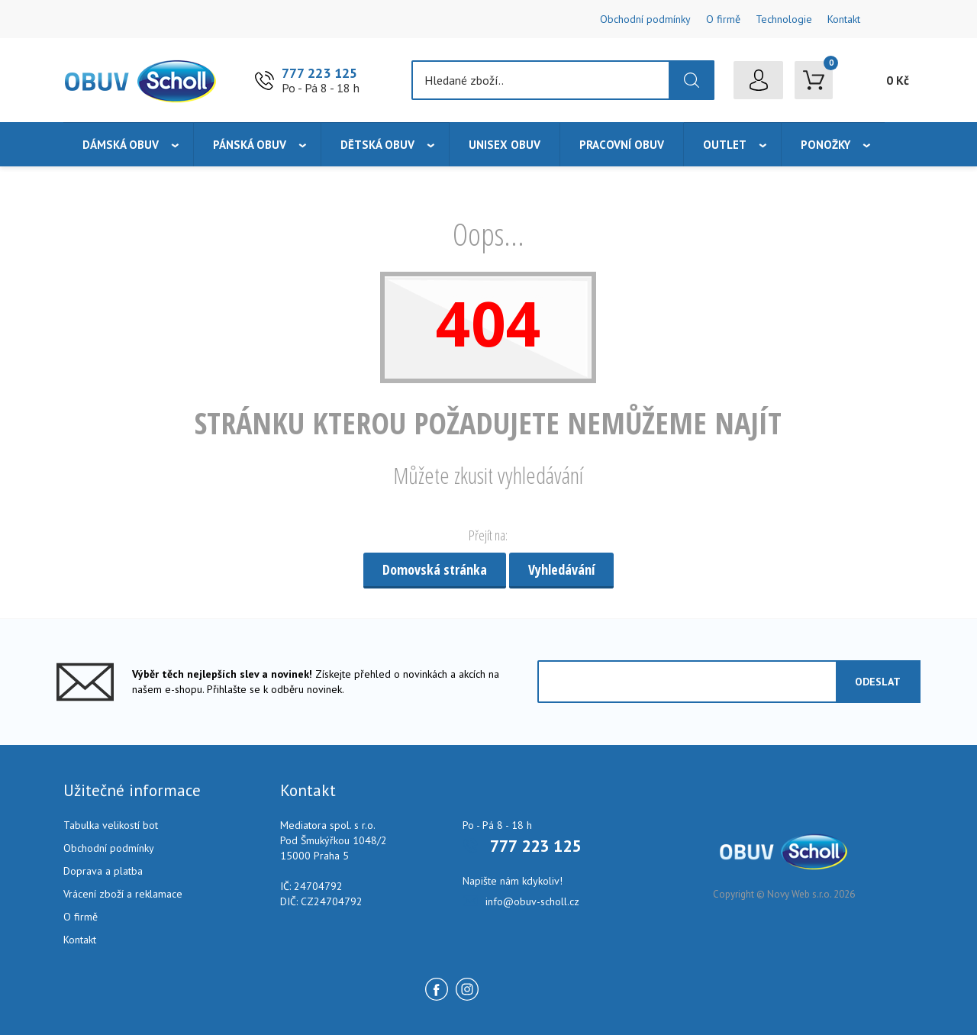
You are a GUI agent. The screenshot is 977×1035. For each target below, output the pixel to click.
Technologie (784, 19)
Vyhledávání (561, 569)
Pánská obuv (249, 144)
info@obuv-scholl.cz (532, 901)
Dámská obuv (120, 144)
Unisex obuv (504, 144)
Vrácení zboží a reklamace (122, 894)
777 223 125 (319, 73)
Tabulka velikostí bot (110, 825)
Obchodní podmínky (645, 19)
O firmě (723, 19)
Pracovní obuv (621, 144)
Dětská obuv (377, 144)
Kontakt (843, 19)
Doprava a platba (103, 871)
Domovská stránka (434, 569)
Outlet (724, 144)
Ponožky (825, 144)
